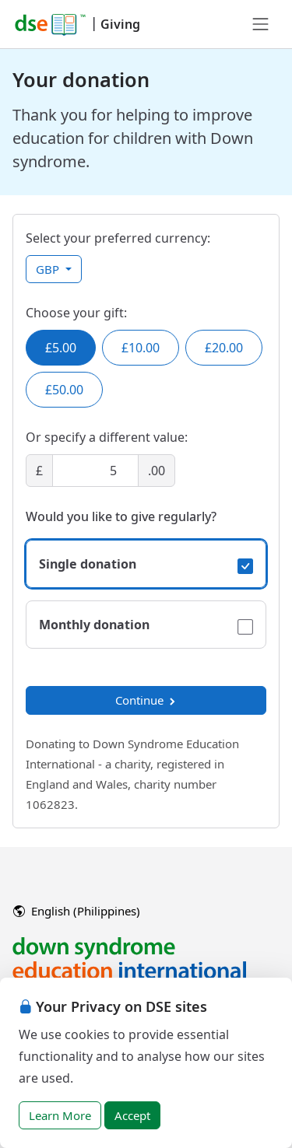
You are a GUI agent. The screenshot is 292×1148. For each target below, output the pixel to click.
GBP (49, 269)
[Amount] (95, 470)
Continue (146, 700)
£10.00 (140, 347)
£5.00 (60, 347)
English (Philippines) (76, 911)
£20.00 (224, 347)
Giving (120, 24)
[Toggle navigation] (260, 24)
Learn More (60, 1115)
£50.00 (64, 389)
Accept (132, 1115)
